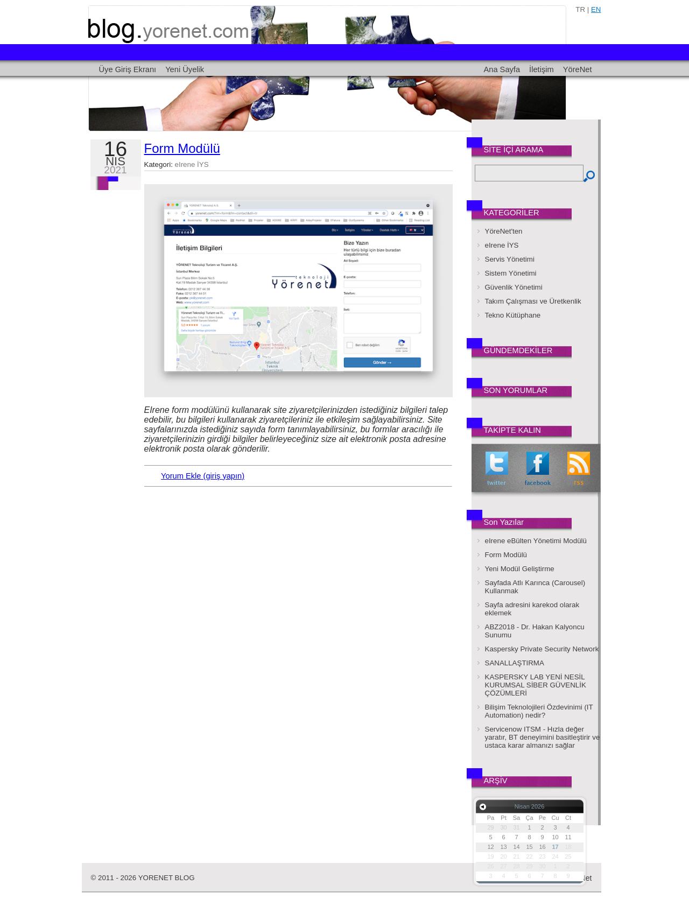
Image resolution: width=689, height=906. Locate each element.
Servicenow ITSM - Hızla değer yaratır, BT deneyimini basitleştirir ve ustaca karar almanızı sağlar (542, 737)
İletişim (541, 69)
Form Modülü (182, 148)
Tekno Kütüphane (513, 315)
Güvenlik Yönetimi (514, 287)
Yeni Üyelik (184, 69)
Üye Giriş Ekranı (128, 69)
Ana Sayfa (501, 69)
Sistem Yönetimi (511, 273)
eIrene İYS (192, 164)
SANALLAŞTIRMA (514, 663)
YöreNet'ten (504, 231)
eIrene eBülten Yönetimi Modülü (536, 541)
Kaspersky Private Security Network (542, 649)
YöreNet (577, 69)
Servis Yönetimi (510, 259)
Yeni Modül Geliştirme (519, 569)
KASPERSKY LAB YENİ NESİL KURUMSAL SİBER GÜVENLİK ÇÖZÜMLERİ (535, 685)
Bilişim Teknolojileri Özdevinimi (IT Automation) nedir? (539, 711)
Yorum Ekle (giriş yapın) (202, 476)
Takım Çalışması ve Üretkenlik (533, 301)
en (596, 9)
